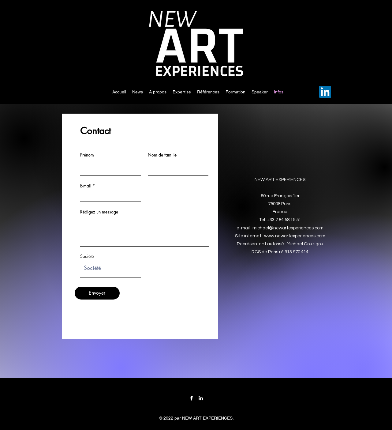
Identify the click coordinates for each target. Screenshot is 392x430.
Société (87, 256)
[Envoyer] (97, 293)
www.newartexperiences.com (294, 236)
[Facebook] (192, 398)
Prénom (87, 155)
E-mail (85, 186)
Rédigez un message (99, 212)
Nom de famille (162, 155)
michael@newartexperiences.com (287, 228)
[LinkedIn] (325, 92)
